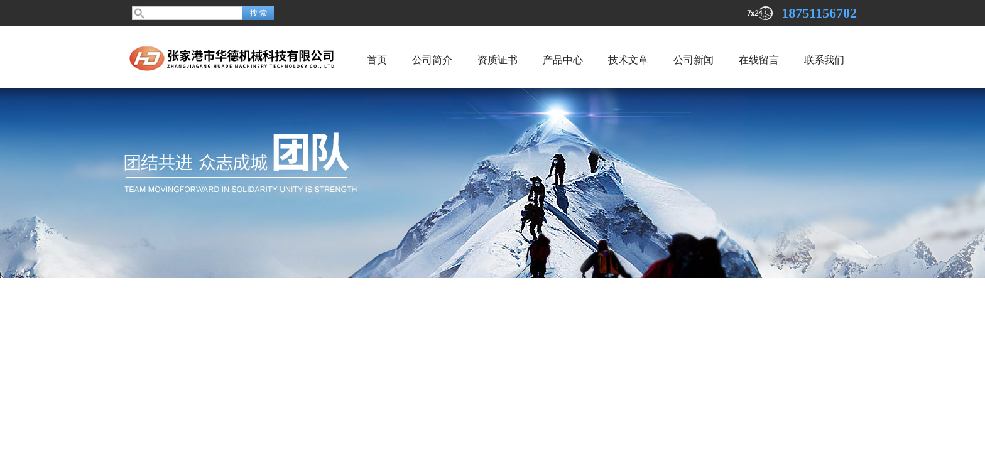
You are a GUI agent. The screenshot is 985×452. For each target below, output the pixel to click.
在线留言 (759, 60)
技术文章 (628, 60)
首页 (377, 60)
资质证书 (497, 60)
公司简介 (432, 60)
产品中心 (563, 60)
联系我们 (824, 60)
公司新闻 (693, 60)
